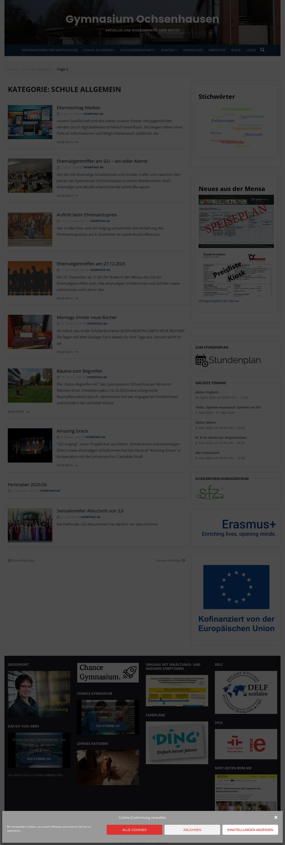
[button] (276, 817)
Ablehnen (192, 830)
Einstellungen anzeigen (250, 830)
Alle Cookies (134, 830)
